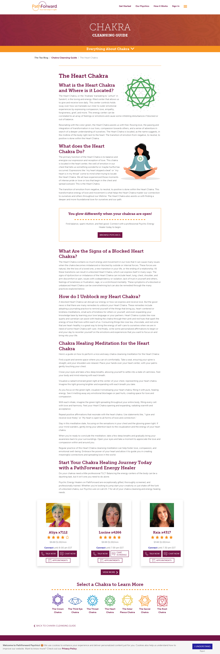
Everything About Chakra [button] (108, 49)
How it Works (161, 6)
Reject (202, 651)
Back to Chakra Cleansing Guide (56, 625)
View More (110, 572)
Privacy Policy (69, 648)
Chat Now (67, 554)
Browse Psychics (110, 235)
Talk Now (48, 554)
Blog (41, 57)
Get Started (125, 6)
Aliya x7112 (58, 532)
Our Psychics (142, 6)
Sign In (175, 6)
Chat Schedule (119, 553)
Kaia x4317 (162, 532)
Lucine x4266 (110, 532)
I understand (202, 646)
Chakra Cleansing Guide (64, 57)
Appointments (58, 560)
